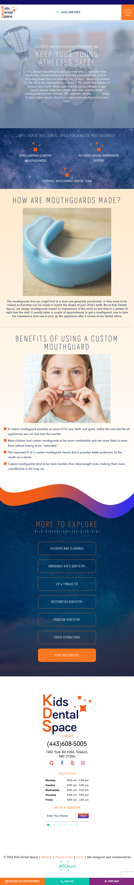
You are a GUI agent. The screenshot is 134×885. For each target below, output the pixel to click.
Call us (96, 93)
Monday (50, 780)
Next (83, 815)
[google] (51, 763)
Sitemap (46, 857)
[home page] (9, 12)
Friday (49, 799)
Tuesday (50, 785)
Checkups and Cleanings (67, 548)
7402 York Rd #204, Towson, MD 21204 (67, 754)
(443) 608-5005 (68, 12)
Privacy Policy (64, 857)
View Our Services (67, 655)
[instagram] (83, 763)
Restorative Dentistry (67, 602)
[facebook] (62, 763)
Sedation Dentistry (67, 619)
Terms (80, 857)
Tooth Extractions (67, 637)
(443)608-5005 (67, 744)
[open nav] (127, 12)
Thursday (50, 794)
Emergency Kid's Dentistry (67, 566)
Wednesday (52, 790)
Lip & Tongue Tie (67, 584)
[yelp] (72, 763)
